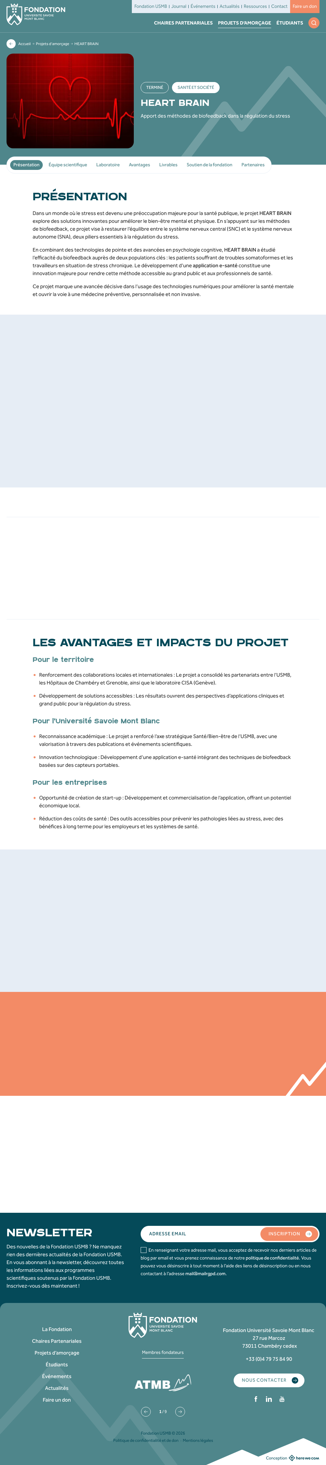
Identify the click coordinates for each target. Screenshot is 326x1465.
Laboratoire (108, 165)
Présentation (26, 165)
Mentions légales (198, 1440)
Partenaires (253, 165)
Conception (292, 1458)
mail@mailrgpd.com (205, 1273)
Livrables (168, 165)
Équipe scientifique (68, 165)
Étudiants (289, 23)
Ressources (255, 6)
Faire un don (305, 6)
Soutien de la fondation (209, 165)
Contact (279, 6)
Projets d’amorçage (244, 23)
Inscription (290, 1234)
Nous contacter (270, 1380)
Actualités (230, 6)
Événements (203, 6)
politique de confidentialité (272, 1258)
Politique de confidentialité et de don (146, 1440)
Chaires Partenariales (183, 23)
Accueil (24, 43)
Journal (178, 6)
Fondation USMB (150, 6)
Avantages (139, 165)
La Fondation (57, 1329)
